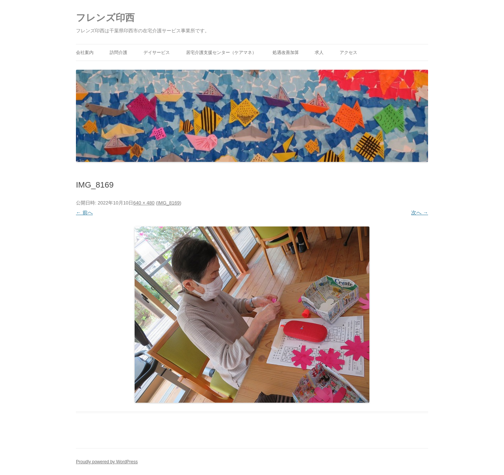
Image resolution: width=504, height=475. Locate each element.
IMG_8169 (168, 203)
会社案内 (85, 52)
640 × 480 (143, 203)
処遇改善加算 (286, 52)
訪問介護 (118, 52)
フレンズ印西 (105, 17)
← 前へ (84, 212)
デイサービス (156, 52)
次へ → (419, 212)
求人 (319, 52)
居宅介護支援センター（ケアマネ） (221, 52)
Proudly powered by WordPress (107, 461)
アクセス (348, 52)
